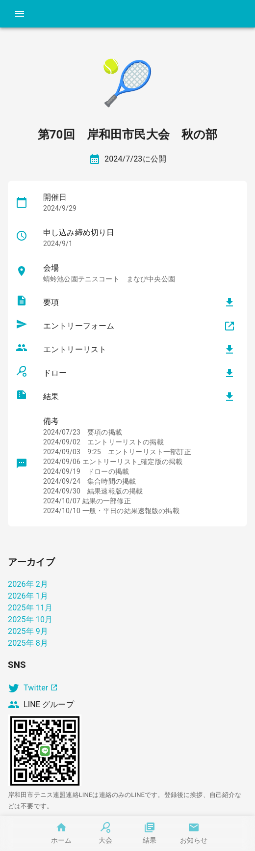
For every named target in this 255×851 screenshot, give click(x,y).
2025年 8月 (28, 643)
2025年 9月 (28, 631)
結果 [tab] (150, 833)
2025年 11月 (30, 607)
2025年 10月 (30, 619)
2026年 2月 (28, 584)
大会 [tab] (105, 833)
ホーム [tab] (61, 833)
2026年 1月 (28, 596)
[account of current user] (19, 14)
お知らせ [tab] (194, 833)
